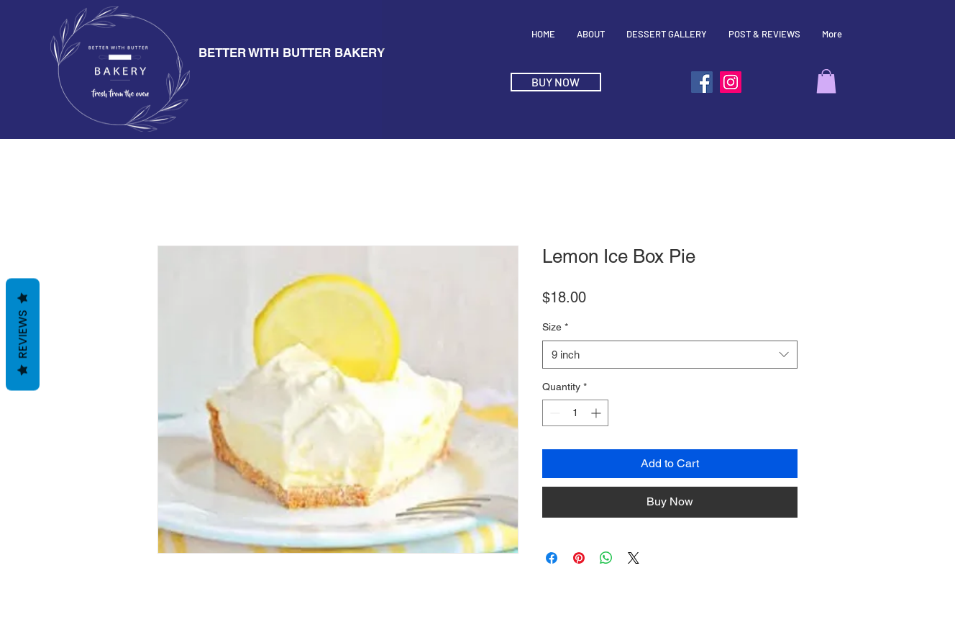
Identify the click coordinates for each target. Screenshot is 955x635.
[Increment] (597, 412)
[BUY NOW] (556, 82)
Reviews (22, 335)
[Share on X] (633, 558)
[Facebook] (702, 82)
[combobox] (670, 355)
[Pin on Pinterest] (579, 558)
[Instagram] (730, 82)
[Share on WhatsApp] (606, 558)
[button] (826, 81)
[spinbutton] (575, 412)
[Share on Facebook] (551, 558)
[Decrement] (553, 412)
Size (555, 327)
